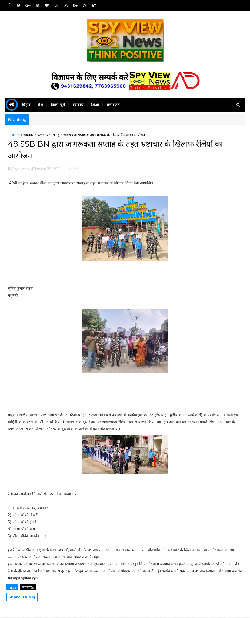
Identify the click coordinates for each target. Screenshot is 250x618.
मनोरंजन (113, 104)
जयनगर (28, 136)
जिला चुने (58, 104)
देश (40, 104)
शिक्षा (95, 104)
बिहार (26, 104)
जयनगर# (28, 588)
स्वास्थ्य (78, 104)
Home (13, 136)
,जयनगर (73, 169)
